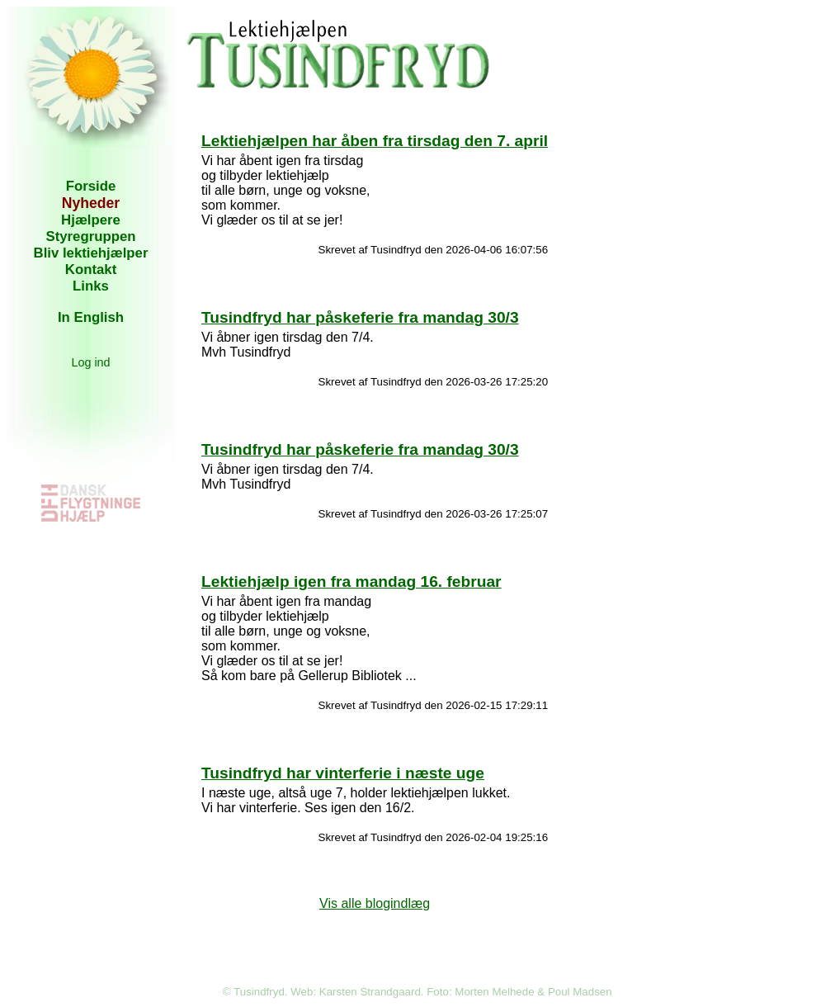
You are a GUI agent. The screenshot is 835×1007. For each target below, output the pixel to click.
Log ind (90, 362)
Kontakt (90, 269)
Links (91, 286)
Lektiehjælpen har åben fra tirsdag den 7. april (374, 140)
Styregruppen (90, 236)
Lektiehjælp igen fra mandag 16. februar (351, 581)
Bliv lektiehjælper (91, 253)
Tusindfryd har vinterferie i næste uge (342, 773)
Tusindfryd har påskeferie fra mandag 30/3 (360, 317)
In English (91, 317)
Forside (91, 186)
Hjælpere (90, 220)
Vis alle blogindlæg (374, 903)
